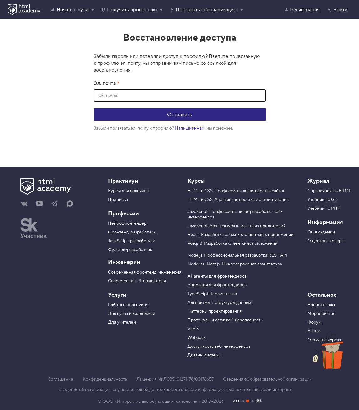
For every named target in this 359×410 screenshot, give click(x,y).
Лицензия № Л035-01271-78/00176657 (175, 379)
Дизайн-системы (204, 355)
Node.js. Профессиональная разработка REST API (237, 255)
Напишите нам (189, 128)
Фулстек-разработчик (130, 250)
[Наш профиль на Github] (247, 401)
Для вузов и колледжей (131, 313)
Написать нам (321, 305)
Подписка (118, 199)
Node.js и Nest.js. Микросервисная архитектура (234, 264)
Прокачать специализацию (203, 9)
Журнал (318, 181)
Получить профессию (129, 9)
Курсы (196, 181)
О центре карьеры (326, 241)
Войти (337, 9)
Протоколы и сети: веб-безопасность (225, 320)
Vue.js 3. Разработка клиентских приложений (232, 243)
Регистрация (302, 9)
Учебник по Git (322, 199)
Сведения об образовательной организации (267, 379)
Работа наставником (128, 305)
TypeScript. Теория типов (212, 294)
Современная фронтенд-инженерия (144, 272)
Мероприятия (321, 313)
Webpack (196, 338)
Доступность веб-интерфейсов (218, 346)
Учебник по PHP (323, 208)
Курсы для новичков (128, 191)
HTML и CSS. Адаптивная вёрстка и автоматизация (238, 199)
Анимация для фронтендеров (217, 285)
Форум (314, 322)
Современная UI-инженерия (137, 281)
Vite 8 (193, 329)
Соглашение (60, 379)
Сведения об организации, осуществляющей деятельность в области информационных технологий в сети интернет (174, 389)
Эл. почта (105, 83)
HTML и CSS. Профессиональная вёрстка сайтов (236, 191)
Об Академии (321, 232)
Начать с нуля (69, 9)
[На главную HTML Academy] (59, 187)
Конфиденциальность (105, 379)
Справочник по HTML (329, 191)
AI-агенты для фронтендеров (217, 276)
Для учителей (122, 322)
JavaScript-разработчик (131, 241)
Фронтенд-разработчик (132, 232)
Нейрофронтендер (127, 223)
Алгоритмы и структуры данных (219, 302)
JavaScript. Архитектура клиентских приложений (236, 226)
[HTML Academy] (24, 9)
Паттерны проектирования (214, 311)
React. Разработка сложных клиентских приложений (240, 235)
